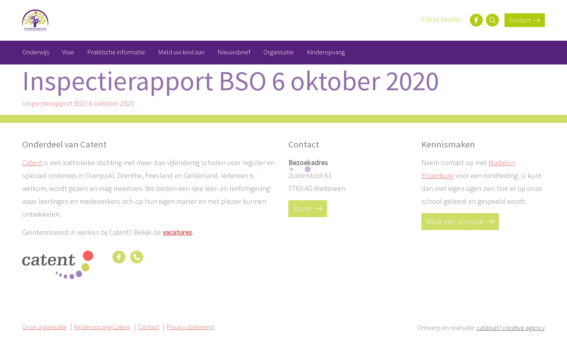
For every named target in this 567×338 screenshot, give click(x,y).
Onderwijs (35, 52)
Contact (524, 20)
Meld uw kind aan (181, 52)
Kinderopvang (326, 52)
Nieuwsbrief (233, 52)
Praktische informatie (116, 52)
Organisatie (278, 52)
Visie (68, 52)
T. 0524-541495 (440, 19)
